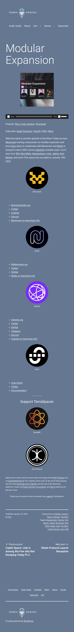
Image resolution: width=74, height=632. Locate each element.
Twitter (14, 209)
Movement (11, 142)
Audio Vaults (15, 26)
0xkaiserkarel (38, 153)
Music (27, 26)
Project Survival (29, 487)
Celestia (57, 514)
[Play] (8, 116)
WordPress (28, 621)
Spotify (37, 131)
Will (17, 153)
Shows (47, 26)
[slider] (34, 116)
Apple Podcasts (24, 131)
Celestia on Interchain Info (24, 339)
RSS (44, 131)
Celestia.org (17, 319)
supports (49, 496)
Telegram (15, 331)
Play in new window (24, 124)
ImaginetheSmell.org (16, 481)
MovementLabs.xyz (20, 205)
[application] (37, 116)
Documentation (18, 390)
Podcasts (56, 517)
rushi (48, 153)
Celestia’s (40, 150)
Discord (15, 216)
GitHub (14, 272)
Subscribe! (63, 26)
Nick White (25, 153)
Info (35, 26)
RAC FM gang (58, 478)
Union (13, 146)
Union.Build (16, 383)
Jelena (55, 153)
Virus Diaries (41, 487)
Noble (60, 146)
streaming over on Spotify (26, 484)
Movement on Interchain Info (25, 220)
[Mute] (59, 116)
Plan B (52, 487)
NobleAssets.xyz (19, 264)
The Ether (64, 517)
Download (41, 124)
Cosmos (64, 514)
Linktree (15, 213)
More (50, 131)
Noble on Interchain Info (23, 276)
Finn (45, 478)
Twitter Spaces (53, 529)
